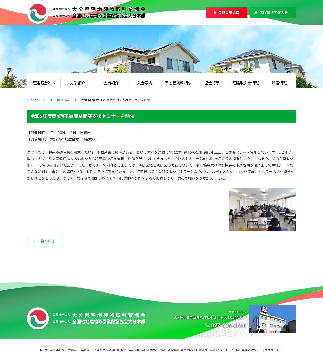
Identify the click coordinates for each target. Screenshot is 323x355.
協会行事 (212, 83)
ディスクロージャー (272, 350)
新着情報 (279, 83)
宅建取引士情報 (245, 83)
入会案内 (144, 83)
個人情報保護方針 (247, 350)
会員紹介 (111, 83)
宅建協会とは (43, 83)
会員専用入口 (229, 12)
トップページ (36, 100)
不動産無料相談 (178, 83)
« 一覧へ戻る (44, 241)
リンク (230, 350)
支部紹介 (77, 83)
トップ (43, 350)
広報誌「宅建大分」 (275, 12)
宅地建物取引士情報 (153, 350)
